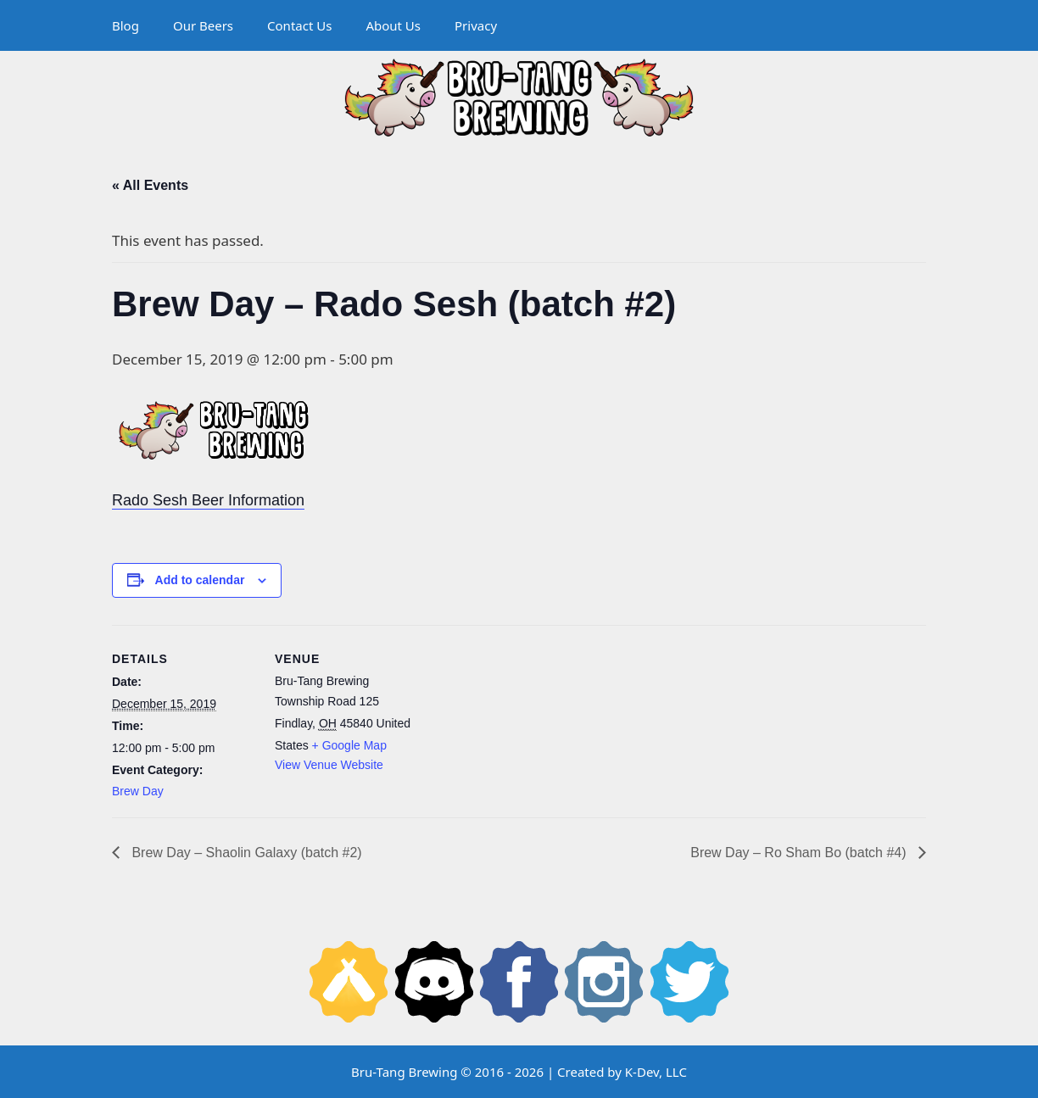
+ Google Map (349, 745)
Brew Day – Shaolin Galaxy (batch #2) (245, 852)
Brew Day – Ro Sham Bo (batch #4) (800, 852)
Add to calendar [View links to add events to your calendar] (200, 580)
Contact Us (299, 25)
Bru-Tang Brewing (404, 1071)
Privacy (476, 25)
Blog (125, 25)
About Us (393, 25)
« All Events (150, 185)
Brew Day (138, 791)
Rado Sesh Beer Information (208, 500)
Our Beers (203, 25)
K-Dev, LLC (656, 1071)
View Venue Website (329, 765)
